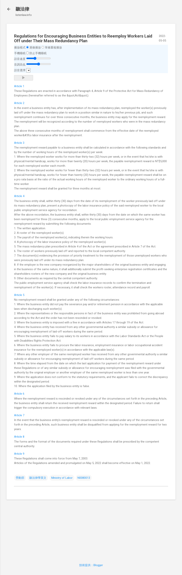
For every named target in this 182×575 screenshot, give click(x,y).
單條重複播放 (53, 47)
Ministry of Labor (62, 478)
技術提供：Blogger (91, 565)
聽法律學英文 (37, 478)
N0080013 (84, 478)
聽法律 (22, 9)
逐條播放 (35, 47)
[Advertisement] (91, 529)
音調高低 (19, 64)
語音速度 (19, 59)
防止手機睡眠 (38, 53)
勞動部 (20, 478)
